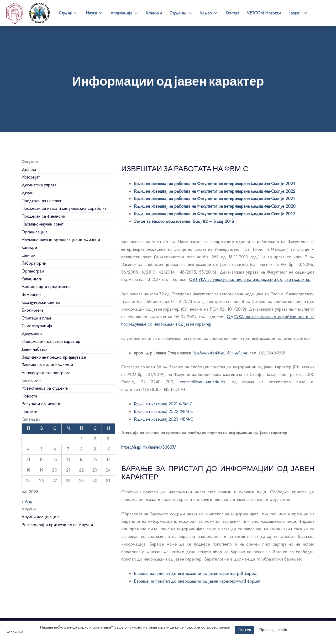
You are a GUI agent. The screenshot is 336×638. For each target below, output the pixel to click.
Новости (29, 396)
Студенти (181, 13)
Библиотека (33, 310)
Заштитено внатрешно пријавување (54, 357)
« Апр (27, 501)
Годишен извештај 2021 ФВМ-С (163, 404)
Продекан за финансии (43, 216)
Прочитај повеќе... (274, 629)
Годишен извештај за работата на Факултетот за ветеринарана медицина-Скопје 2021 (214, 199)
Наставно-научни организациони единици (61, 240)
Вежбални (31, 294)
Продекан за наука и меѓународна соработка (64, 208)
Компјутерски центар (41, 302)
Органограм (33, 271)
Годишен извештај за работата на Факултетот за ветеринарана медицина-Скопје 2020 (215, 206)
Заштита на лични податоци (47, 365)
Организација (35, 232)
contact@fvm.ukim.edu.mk (202, 382)
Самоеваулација (37, 326)
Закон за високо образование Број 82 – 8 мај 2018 (184, 221)
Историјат (31, 177)
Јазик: (297, 13)
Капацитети (32, 279)
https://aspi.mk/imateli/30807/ (148, 447)
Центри (28, 255)
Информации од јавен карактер (51, 341)
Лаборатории (34, 263)
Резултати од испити (41, 404)
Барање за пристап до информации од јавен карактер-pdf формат (196, 574)
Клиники (154, 13)
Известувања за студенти (45, 388)
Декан (27, 193)
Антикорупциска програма (46, 373)
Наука (94, 13)
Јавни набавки (35, 349)
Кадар (209, 13)
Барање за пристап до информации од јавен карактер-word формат (197, 581)
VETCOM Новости (264, 13)
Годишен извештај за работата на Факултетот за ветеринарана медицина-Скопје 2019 (214, 214)
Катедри (29, 247)
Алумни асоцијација (41, 517)
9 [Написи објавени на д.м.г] (95, 449)
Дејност (29, 169)
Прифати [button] (244, 629)
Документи (32, 334)
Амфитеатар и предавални (46, 287)
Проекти (29, 412)
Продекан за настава (41, 201)
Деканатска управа (39, 185)
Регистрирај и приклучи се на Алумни (57, 525)
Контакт (232, 13)
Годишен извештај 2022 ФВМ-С (163, 412)
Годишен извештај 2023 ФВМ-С (164, 419)
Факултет (40, 13)
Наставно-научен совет (43, 224)
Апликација (124, 13)
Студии (68, 13)
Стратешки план (36, 318)
